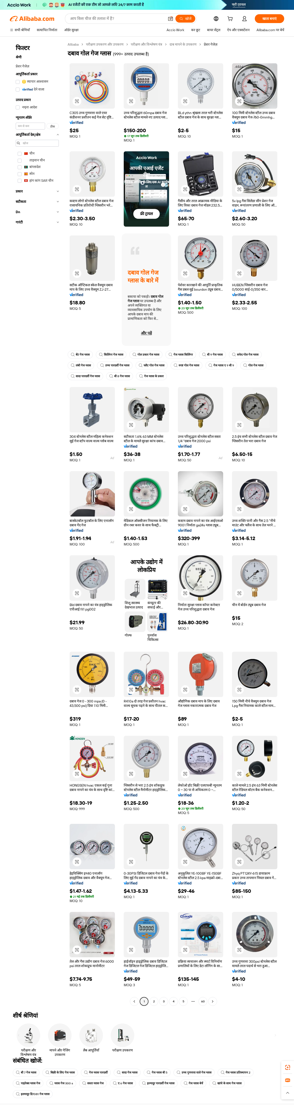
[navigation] (37, 523)
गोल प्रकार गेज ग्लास (146, 355)
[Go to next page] (212, 1001)
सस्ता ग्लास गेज (93, 1083)
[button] (170, 19)
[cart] (231, 19)
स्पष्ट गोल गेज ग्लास (186, 365)
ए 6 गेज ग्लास (123, 1083)
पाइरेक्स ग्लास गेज (28, 1083)
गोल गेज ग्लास (253, 365)
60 (203, 1001)
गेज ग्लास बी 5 (157, 1073)
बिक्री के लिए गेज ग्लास (60, 1073)
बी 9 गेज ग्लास (212, 355)
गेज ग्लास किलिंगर (181, 355)
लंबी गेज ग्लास (81, 365)
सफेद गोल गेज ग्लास (245, 355)
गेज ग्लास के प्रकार (151, 376)
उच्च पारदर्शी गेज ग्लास (114, 365)
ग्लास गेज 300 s (61, 1083)
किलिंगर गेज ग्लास (111, 355)
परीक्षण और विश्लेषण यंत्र (146, 44)
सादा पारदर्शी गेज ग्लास (85, 376)
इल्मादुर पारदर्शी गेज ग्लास (158, 1083)
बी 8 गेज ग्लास (119, 376)
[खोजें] (185, 19)
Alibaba (73, 44)
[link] (287, 1067)
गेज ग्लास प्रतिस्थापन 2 (235, 1073)
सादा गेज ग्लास (127, 1073)
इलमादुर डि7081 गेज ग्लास (32, 1094)
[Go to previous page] (134, 1001)
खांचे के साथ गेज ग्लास (227, 1083)
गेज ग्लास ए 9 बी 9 (221, 365)
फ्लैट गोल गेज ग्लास (151, 365)
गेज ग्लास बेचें (193, 1083)
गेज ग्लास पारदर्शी (96, 1073)
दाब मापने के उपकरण (183, 44)
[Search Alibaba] (117, 18)
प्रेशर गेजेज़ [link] (210, 44)
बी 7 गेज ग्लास (26, 1073)
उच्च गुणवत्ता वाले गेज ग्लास (194, 1073)
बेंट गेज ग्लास (80, 355)
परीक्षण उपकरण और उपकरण (104, 44)
